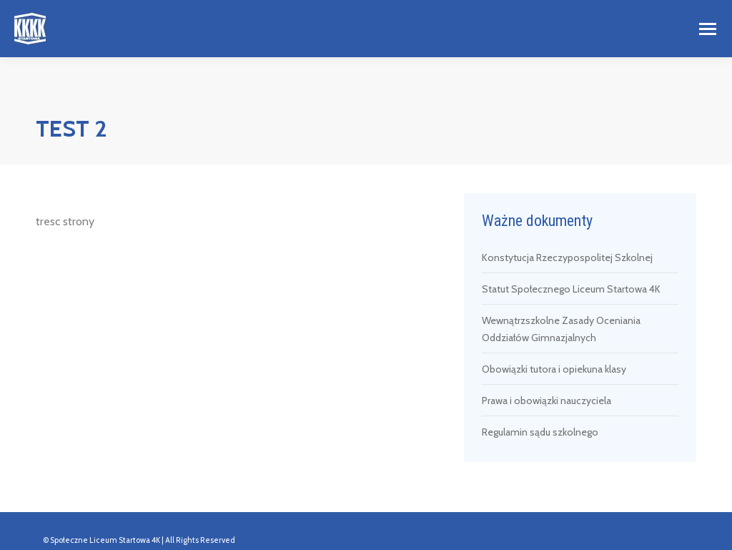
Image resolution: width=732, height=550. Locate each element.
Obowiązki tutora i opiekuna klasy (554, 369)
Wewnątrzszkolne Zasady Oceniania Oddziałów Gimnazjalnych (561, 329)
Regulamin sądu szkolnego (540, 432)
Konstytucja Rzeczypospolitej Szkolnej (567, 257)
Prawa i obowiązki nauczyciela (546, 400)
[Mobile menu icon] (708, 29)
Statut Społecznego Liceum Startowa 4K (571, 289)
